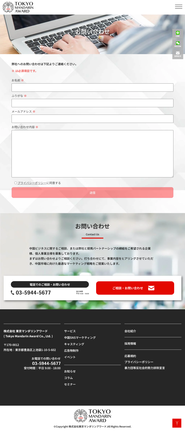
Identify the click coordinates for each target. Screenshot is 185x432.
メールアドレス (93, 115)
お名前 (93, 84)
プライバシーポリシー (32, 183)
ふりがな (93, 99)
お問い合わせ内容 (93, 151)
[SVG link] (18, 7)
